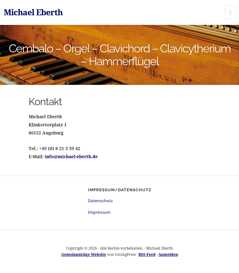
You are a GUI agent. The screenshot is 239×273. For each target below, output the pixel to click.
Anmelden (168, 254)
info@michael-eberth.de (71, 156)
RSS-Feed (147, 254)
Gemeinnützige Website (83, 254)
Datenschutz (100, 200)
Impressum (99, 212)
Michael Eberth (33, 12)
